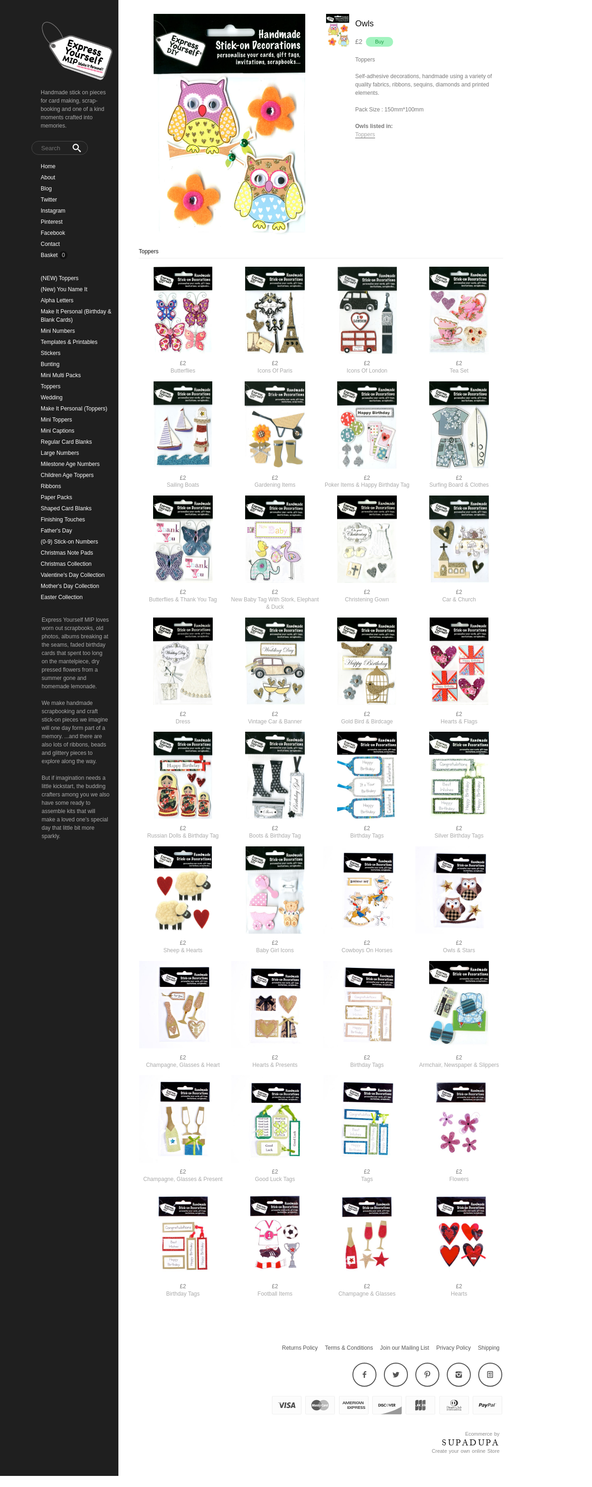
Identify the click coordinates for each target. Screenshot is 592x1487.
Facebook (53, 233)
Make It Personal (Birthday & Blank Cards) (76, 315)
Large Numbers (60, 453)
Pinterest (51, 222)
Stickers (51, 353)
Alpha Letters (57, 300)
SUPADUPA (471, 1443)
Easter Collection (62, 597)
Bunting (50, 364)
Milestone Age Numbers (70, 464)
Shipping (489, 1348)
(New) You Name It (64, 289)
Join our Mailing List (404, 1348)
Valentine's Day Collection (73, 575)
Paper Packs (56, 497)
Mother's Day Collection (70, 586)
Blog (46, 188)
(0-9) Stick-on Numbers (69, 542)
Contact (50, 244)
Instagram (53, 211)
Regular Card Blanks (66, 442)
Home (48, 166)
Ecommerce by (482, 1434)
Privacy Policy (453, 1348)
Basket (50, 255)
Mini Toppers (56, 419)
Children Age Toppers (67, 475)
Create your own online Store (466, 1451)
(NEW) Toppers (60, 278)
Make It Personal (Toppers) (74, 408)
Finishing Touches (63, 519)
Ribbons (51, 486)
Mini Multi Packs (61, 375)
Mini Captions (57, 431)
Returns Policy (300, 1348)
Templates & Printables (69, 342)
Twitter (49, 199)
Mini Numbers (58, 331)
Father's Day (56, 530)
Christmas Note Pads (67, 553)
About (48, 177)
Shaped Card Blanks (66, 508)
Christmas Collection (66, 564)
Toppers (51, 386)
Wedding (51, 397)
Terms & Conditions (349, 1348)
